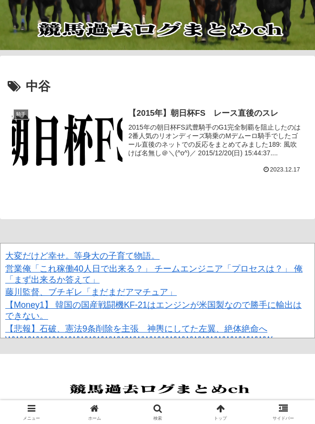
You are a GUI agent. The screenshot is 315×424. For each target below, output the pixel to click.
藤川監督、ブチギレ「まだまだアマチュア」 (91, 292)
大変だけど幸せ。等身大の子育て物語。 (82, 256)
